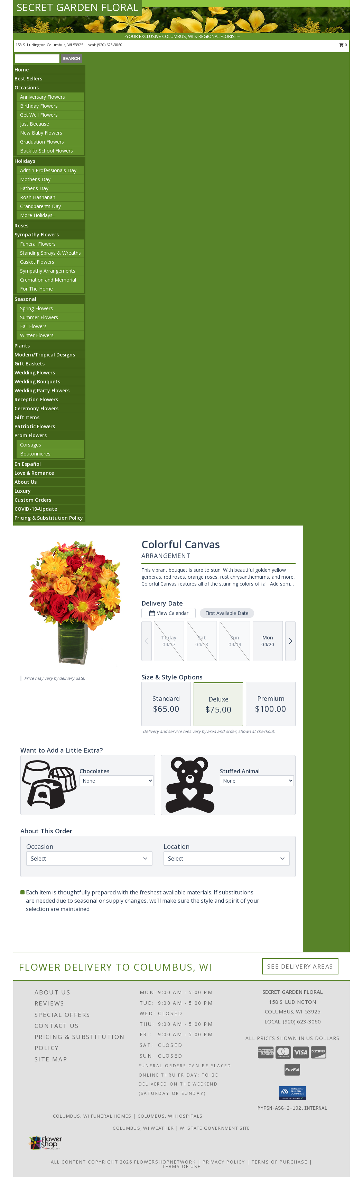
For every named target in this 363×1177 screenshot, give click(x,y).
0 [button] (343, 44)
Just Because (34, 123)
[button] (292, 1093)
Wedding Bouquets (37, 381)
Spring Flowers (36, 308)
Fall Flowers (33, 326)
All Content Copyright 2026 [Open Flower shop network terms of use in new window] (91, 1162)
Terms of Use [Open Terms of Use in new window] (181, 1166)
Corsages (30, 444)
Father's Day (34, 188)
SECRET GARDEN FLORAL (78, 7)
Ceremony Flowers (36, 408)
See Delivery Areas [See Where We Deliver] (300, 966)
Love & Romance (34, 473)
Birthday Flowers (39, 105)
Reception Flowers (36, 399)
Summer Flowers (39, 317)
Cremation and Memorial (48, 279)
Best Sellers (28, 78)
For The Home (36, 288)
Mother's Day (35, 179)
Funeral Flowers (38, 244)
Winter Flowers (37, 335)
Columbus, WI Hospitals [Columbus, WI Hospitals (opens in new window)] (170, 1116)
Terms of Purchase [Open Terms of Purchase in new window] (280, 1162)
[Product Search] (37, 58)
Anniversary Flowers (42, 97)
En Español (28, 464)
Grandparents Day (40, 206)
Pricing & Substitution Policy (49, 517)
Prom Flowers (31, 435)
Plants (22, 345)
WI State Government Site (215, 1128)
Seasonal (25, 299)
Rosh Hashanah (37, 197)
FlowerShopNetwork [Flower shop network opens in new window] (165, 1162)
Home (22, 69)
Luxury (23, 491)
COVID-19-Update (36, 509)
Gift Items (27, 417)
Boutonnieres (35, 453)
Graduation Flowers (42, 141)
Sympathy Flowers (37, 234)
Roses (21, 225)
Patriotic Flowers (35, 426)
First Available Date (227, 613)
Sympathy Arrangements (47, 270)
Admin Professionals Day (48, 170)
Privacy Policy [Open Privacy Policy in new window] (224, 1162)
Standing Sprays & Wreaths (50, 252)
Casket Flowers (37, 261)
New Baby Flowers (41, 132)
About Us (26, 482)
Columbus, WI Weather (143, 1128)
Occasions (27, 87)
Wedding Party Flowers (42, 390)
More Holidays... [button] (38, 215)
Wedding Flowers (35, 372)
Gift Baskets (30, 363)
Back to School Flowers (46, 150)
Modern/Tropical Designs (45, 354)
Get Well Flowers (39, 114)
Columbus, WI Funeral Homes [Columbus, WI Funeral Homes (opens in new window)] (92, 1116)
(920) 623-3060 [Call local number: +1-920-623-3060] (109, 44)
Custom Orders (33, 500)
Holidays (25, 161)
